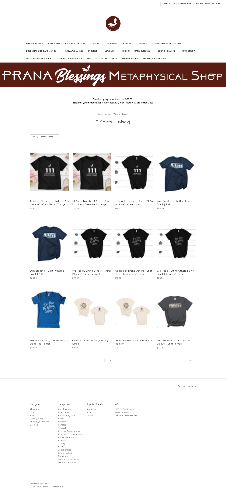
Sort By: (35, 137)
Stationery (190, 51)
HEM (88, 412)
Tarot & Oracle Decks (40, 58)
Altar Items (54, 43)
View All (89, 415)
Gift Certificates (182, 3)
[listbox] (49, 137)
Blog (104, 58)
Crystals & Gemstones (169, 43)
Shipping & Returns (154, 58)
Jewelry (111, 51)
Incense (94, 51)
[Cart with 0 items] (219, 3)
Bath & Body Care (76, 43)
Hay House (91, 409)
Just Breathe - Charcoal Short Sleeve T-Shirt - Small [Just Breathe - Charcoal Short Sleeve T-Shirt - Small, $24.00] (174, 342)
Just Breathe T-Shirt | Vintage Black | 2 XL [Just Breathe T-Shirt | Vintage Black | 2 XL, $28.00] (47, 272)
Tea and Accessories (70, 58)
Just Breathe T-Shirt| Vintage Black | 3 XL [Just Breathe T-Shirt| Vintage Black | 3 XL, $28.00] (173, 203)
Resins (126, 51)
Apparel (145, 43)
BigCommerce (45, 484)
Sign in (198, 3)
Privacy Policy (129, 58)
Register (209, 3)
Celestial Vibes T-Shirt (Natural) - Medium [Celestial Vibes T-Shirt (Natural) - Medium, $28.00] (133, 342)
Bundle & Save (34, 43)
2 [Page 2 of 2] (110, 360)
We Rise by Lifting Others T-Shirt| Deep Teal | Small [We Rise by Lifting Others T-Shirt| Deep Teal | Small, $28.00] (49, 342)
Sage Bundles (143, 51)
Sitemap (34, 425)
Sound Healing (168, 51)
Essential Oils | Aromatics (42, 51)
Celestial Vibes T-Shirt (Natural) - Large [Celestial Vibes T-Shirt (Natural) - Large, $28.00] (91, 342)
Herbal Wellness (73, 51)
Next (192, 360)
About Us (92, 58)
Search (166, 3)
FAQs (114, 58)
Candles (128, 43)
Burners (112, 43)
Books (97, 43)
